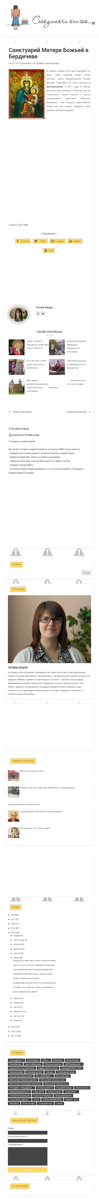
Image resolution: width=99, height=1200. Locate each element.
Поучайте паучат (64, 1088)
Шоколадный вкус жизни (25, 991)
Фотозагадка (28, 1103)
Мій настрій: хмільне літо (56, 1084)
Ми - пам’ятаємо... (44, 1076)
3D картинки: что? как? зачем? (35, 828)
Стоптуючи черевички (19, 1096)
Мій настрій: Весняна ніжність (23, 1080)
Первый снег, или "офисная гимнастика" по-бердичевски (47, 787)
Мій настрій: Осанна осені (52, 1080)
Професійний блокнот (19, 1092)
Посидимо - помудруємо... (21, 1088)
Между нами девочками (21, 1076)
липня (16, 958)
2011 (13, 1036)
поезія (59, 1103)
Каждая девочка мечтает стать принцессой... (35, 983)
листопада (19, 940)
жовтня (17, 944)
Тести (36, 1100)
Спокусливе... (71, 1092)
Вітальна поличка (53, 1064)
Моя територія (62, 1076)
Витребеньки (15, 1064)
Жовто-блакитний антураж (26, 978)
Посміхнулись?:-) (45, 1088)
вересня (18, 949)
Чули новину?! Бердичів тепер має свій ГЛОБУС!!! (38, 344)
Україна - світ (71, 1100)
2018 (13, 915)
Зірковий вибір (16, 1072)
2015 (13, 928)
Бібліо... (46, 1060)
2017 (13, 919)
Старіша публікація (76, 412)
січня (16, 1020)
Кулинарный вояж (66, 1072)
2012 (13, 1031)
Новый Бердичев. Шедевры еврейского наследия (77, 346)
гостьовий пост (45, 1103)
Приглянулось (82, 1088)
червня (17, 998)
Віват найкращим (33, 1064)
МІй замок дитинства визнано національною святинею (37, 385)
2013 (13, 1027)
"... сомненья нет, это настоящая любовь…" (67, 384)
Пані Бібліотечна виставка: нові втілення (33, 974)
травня (17, 1002)
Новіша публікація (22, 412)
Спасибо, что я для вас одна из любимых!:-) (34, 987)
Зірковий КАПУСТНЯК (71, 1068)
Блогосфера (33, 1060)
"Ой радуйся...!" (16, 1060)
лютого (17, 1016)
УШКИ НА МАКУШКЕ (52, 1100)
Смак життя (38, 1092)
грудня (17, 935)
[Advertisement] (49, 285)
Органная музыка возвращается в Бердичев (76, 364)
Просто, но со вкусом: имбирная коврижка (34, 965)
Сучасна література (42, 1096)
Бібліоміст (58, 1060)
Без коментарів (52, 63)
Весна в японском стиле (32, 771)
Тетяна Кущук (25, 63)
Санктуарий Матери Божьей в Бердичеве (33, 969)
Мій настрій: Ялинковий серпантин (25, 1084)
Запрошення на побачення (22, 1068)
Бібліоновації (73, 1060)
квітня (17, 1007)
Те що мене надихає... (20, 1100)
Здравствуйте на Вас (48, 1068)
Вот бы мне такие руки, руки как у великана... (36, 364)
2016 (13, 924)
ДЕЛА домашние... (73, 1064)
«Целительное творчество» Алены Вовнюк (41, 811)
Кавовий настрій (34, 1072)
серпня (17, 953)
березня (18, 1011)
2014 (13, 932)
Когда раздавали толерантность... (25, 804)
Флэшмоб (14, 1103)
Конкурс (50, 1072)
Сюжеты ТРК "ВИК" (19, 225)
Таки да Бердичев (63, 1096)
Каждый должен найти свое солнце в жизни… (35, 960)
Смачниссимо (54, 1092)
